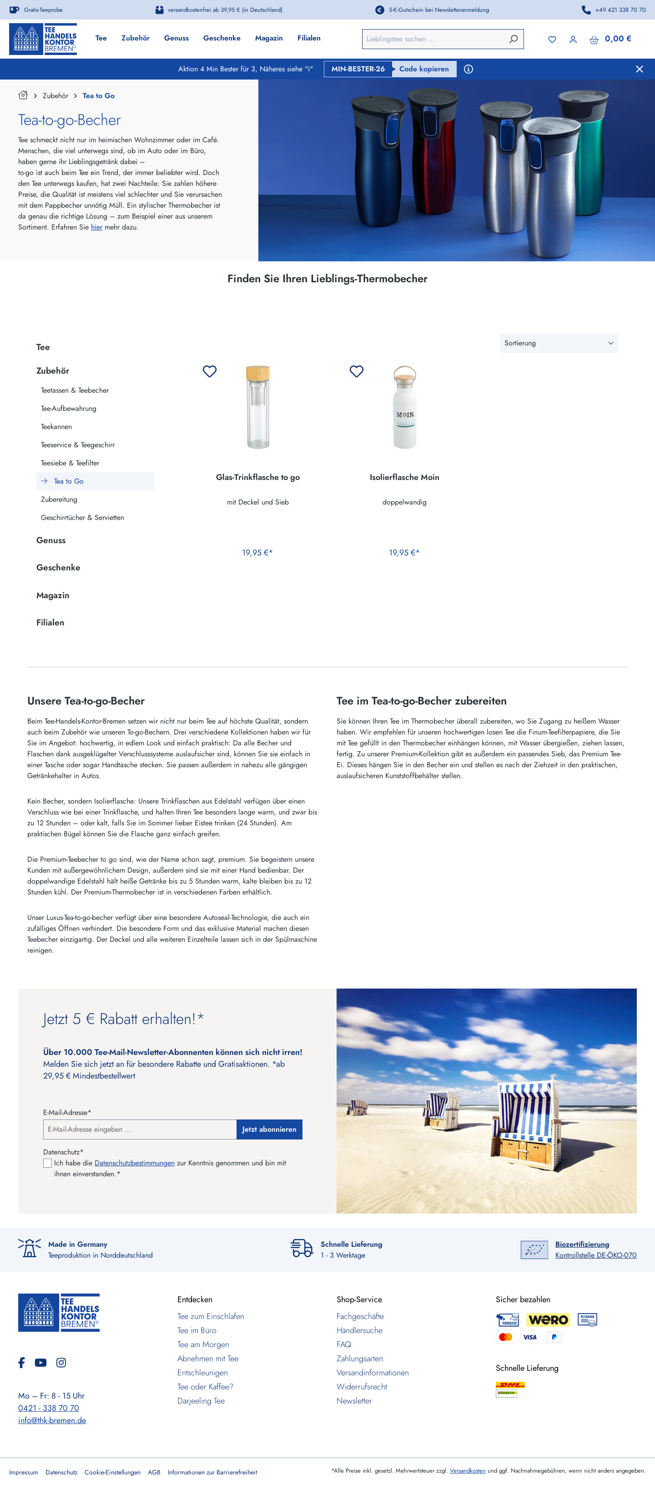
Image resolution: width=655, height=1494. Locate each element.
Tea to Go (62, 481)
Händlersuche (360, 1330)
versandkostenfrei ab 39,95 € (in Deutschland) (225, 9)
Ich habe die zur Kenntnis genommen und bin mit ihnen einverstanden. (170, 1168)
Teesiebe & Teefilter (70, 463)
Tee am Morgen (203, 1344)
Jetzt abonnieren (269, 1129)
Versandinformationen (373, 1373)
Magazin (53, 595)
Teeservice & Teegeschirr (78, 445)
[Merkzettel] (552, 38)
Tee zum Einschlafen (210, 1316)
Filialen (50, 622)
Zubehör (52, 371)
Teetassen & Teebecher (75, 390)
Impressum (23, 1472)
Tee (43, 347)
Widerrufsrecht (362, 1387)
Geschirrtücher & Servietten (82, 517)
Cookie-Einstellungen (113, 1472)
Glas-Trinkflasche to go (258, 477)
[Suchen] (513, 39)
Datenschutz (61, 1472)
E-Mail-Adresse (67, 1112)
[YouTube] (44, 1362)
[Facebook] (25, 1362)
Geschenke (58, 567)
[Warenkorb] (610, 39)
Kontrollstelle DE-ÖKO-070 (596, 1249)
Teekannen (56, 426)
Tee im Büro (197, 1330)
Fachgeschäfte (360, 1316)
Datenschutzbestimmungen (135, 1163)
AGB (154, 1472)
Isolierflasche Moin (404, 477)
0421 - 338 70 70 (48, 1408)
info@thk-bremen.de (52, 1420)
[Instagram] (61, 1362)
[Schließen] (639, 69)
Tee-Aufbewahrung (68, 408)
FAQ (344, 1344)
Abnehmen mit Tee (207, 1358)
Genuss (51, 540)
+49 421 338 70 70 (620, 9)
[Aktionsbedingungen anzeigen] (468, 69)
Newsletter (354, 1401)
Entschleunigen (202, 1373)
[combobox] (433, 39)
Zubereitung (59, 499)
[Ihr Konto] (573, 38)
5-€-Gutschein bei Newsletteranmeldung (439, 9)
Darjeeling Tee (201, 1401)
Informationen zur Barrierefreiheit (212, 1472)
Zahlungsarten (360, 1358)
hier (96, 227)
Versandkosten (468, 1470)
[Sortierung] (559, 343)
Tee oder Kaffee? (205, 1387)
